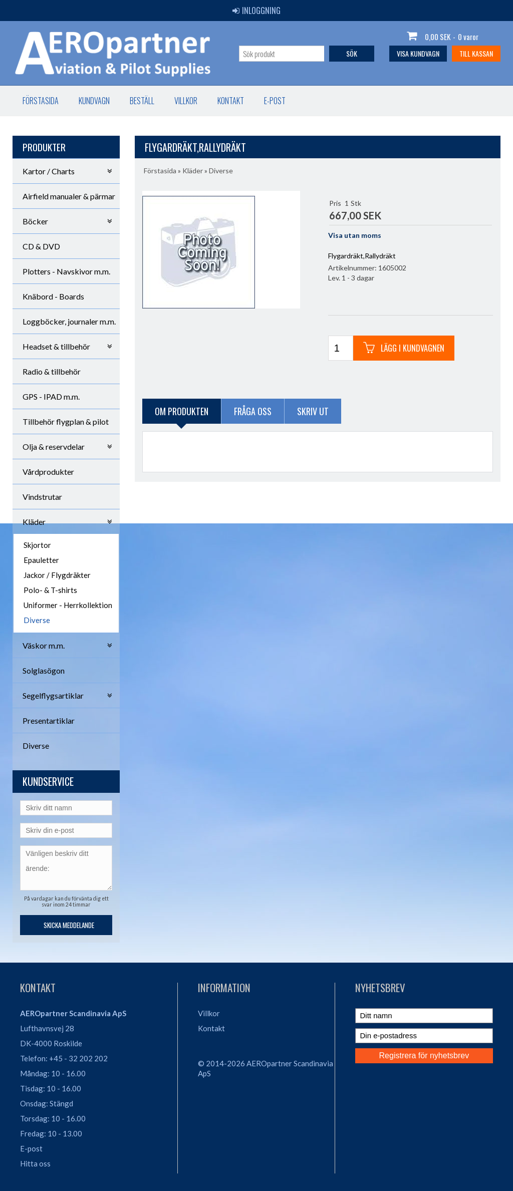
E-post (275, 101)
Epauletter (41, 559)
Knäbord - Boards (53, 296)
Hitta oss (35, 1163)
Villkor (185, 101)
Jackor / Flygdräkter (57, 574)
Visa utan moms (354, 235)
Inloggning (256, 11)
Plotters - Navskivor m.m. (66, 271)
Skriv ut (313, 411)
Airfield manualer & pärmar (69, 196)
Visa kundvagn (418, 53)
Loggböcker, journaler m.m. (69, 321)
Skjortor (37, 544)
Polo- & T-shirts (50, 589)
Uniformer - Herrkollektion (68, 605)
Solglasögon (44, 670)
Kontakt (230, 101)
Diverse (37, 620)
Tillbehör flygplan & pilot (66, 421)
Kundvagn (94, 101)
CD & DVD (41, 246)
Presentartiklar (49, 720)
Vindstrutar (42, 496)
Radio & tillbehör (52, 371)
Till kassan (476, 53)
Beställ (142, 101)
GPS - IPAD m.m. (51, 396)
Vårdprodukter (48, 471)
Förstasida (41, 101)
